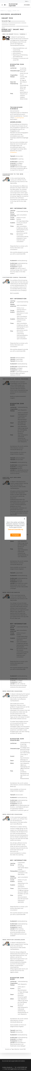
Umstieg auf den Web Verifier (12, 478)
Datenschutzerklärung (15, 529)
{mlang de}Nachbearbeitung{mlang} (14, 22)
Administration (4, 22)
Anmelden (27, 5)
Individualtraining (22, 260)
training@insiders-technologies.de (16, 1069)
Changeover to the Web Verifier (13, 174)
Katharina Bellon (20, 357)
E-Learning (20, 159)
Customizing (24, 22)
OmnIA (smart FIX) (5, 24)
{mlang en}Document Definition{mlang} (8, 26)
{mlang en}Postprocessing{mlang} (22, 26)
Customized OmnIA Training (14, 277)
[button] (5, 5)
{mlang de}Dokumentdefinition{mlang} (18, 21)
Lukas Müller (19, 359)
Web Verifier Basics (11, 592)
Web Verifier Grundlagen (14, 939)
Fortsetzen (15, 535)
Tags (9, 10)
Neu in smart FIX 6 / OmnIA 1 (15, 34)
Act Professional (12, 24)
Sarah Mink (19, 1030)
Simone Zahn (19, 156)
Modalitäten (13, 152)
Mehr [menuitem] (26, 1)
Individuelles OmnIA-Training (15, 379)
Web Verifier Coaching (13, 691)
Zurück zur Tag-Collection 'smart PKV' (15, 1049)
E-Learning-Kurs (19, 117)
